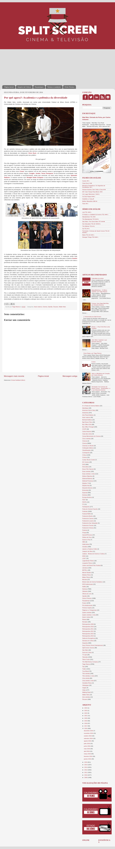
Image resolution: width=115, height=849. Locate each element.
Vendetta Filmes (87, 683)
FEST (84, 499)
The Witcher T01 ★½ (88, 226)
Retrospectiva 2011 (88, 629)
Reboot (84, 619)
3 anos (93, 361)
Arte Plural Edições (87, 415)
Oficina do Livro (86, 593)
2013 (86, 767)
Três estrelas (86, 673)
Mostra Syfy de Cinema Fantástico (92, 582)
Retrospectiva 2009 (88, 624)
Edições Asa (86, 485)
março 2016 (87, 753)
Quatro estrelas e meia (89, 615)
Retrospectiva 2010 (88, 626)
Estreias (84, 495)
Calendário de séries (98, 278)
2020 (86, 718)
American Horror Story (88, 410)
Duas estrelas (86, 471)
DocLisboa (85, 466)
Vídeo (84, 690)
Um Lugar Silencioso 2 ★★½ (91, 194)
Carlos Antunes (86, 431)
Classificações (86, 450)
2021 (86, 715)
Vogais (84, 687)
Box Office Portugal (88, 427)
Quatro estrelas (86, 612)
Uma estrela (85, 678)
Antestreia (85, 412)
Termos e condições (54, 87)
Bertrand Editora (87, 419)
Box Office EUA (86, 424)
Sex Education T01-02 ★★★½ (91, 224)
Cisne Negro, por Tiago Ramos (92, 353)
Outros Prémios (86, 598)
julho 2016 (87, 743)
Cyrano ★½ (85, 181)
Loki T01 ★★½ (86, 212)
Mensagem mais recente (14, 376)
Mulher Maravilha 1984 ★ (89, 201)
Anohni (74, 258)
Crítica (84, 455)
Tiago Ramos (86, 664)
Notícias (84, 589)
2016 (86, 728)
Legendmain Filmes (88, 560)
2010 (86, 775)
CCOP (84, 429)
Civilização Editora (87, 448)
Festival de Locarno (88, 521)
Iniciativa (84, 546)
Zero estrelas (86, 697)
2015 (86, 762)
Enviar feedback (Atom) (18, 380)
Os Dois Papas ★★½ (88, 196)
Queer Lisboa (86, 617)
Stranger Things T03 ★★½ (90, 237)
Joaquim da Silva (87, 551)
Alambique (85, 408)
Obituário (85, 591)
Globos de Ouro (87, 537)
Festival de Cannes (88, 518)
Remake (84, 622)
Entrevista (85, 490)
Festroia (84, 530)
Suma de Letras (87, 652)
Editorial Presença (87, 481)
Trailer (84, 669)
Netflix (84, 586)
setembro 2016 (88, 738)
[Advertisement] (38, 65)
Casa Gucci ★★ (87, 183)
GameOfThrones (87, 535)
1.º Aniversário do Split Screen (92, 316)
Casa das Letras (87, 434)
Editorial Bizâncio (87, 478)
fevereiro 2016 (88, 756)
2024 (86, 708)
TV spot (84, 654)
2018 (86, 723)
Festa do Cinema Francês (89, 509)
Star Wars (85, 650)
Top (83, 666)
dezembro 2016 (88, 730)
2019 (86, 720)
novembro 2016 (88, 733)
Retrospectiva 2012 (88, 631)
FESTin (84, 502)
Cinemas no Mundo (88, 445)
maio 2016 (87, 748)
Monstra (84, 579)
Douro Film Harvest (88, 469)
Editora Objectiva (87, 476)
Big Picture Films (87, 422)
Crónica (84, 457)
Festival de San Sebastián (90, 523)
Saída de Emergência (88, 638)
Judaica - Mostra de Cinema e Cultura (93, 553)
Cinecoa (84, 441)
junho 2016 (87, 746)
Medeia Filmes (86, 575)
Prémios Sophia (87, 607)
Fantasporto (85, 506)
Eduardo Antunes (87, 488)
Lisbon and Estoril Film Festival (91, 565)
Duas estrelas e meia (88, 473)
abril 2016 (87, 751)
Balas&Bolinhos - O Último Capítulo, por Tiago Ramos (99, 290)
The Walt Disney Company (90, 661)
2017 (86, 726)
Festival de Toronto (87, 525)
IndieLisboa (85, 544)
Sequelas (85, 643)
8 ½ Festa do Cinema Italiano (91, 405)
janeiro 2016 (88, 759)
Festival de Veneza (87, 528)
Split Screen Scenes (88, 647)
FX (83, 504)
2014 (86, 764)
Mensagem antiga (70, 376)
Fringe (84, 532)
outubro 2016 (88, 736)
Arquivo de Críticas (24, 87)
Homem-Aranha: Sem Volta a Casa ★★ (94, 189)
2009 (86, 777)
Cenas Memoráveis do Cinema (91, 436)
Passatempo (86, 600)
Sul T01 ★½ (86, 228)
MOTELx (84, 570)
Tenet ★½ (85, 203)
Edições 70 (85, 483)
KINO (84, 556)
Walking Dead (86, 692)
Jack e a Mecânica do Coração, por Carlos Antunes (101, 374)
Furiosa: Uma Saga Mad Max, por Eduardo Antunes (100, 304)
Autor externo (38, 306)
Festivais (84, 511)
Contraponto (86, 452)
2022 (86, 713)
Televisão (85, 657)
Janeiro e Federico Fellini (89, 549)
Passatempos (39, 87)
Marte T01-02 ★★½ (88, 235)
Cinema (45, 306)
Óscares (55, 306)
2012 (86, 770)
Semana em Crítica (88, 640)
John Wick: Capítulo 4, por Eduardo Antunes (99, 340)
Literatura (85, 567)
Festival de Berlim (87, 516)
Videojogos (85, 685)
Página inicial (9, 87)
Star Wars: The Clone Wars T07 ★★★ (93, 221)
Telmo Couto (86, 659)
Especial (84, 492)
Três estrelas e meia (88, 676)
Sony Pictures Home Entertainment (92, 645)
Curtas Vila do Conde (88, 459)
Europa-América (87, 497)
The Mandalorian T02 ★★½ (90, 219)
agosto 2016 (88, 741)
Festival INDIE (86, 513)
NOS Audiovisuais (87, 584)
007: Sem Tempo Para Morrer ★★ (92, 191)
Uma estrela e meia (88, 680)
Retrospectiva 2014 (88, 636)
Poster (84, 603)
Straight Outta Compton (35, 177)
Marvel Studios (86, 572)
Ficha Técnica (69, 87)
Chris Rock (32, 153)
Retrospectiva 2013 (88, 633)
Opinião (50, 306)
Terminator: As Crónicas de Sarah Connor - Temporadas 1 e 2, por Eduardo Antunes (101, 388)
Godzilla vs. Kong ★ (88, 199)
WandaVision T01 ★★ (88, 216)
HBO (83, 542)
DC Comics (85, 462)
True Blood (85, 671)
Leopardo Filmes (87, 563)
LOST (84, 558)
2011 (86, 772)
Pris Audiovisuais (87, 605)
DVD (83, 464)
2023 (86, 710)
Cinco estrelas (86, 438)
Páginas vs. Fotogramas (89, 610)
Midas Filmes (86, 577)
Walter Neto (62, 306)
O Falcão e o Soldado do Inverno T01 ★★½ (95, 214)
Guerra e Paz (86, 539)
